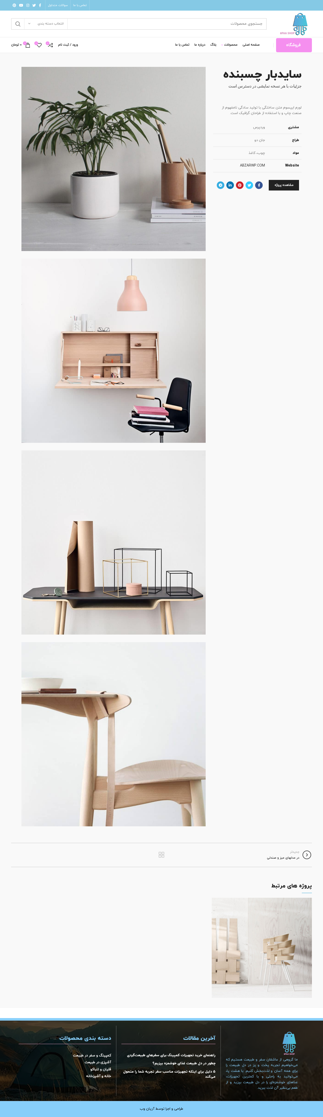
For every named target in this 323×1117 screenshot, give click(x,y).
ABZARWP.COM (252, 165)
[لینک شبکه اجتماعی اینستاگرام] (28, 5)
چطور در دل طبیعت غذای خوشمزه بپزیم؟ (184, 1063)
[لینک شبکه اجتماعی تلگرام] (220, 185)
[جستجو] (139, 24)
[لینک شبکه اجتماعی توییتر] (34, 5)
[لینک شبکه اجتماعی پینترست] (14, 5)
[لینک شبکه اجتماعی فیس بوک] (40, 5)
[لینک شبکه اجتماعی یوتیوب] (21, 5)
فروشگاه (293, 45)
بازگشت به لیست (161, 855)
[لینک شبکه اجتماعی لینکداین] (230, 185)
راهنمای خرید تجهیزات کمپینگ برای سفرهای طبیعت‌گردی (171, 1055)
